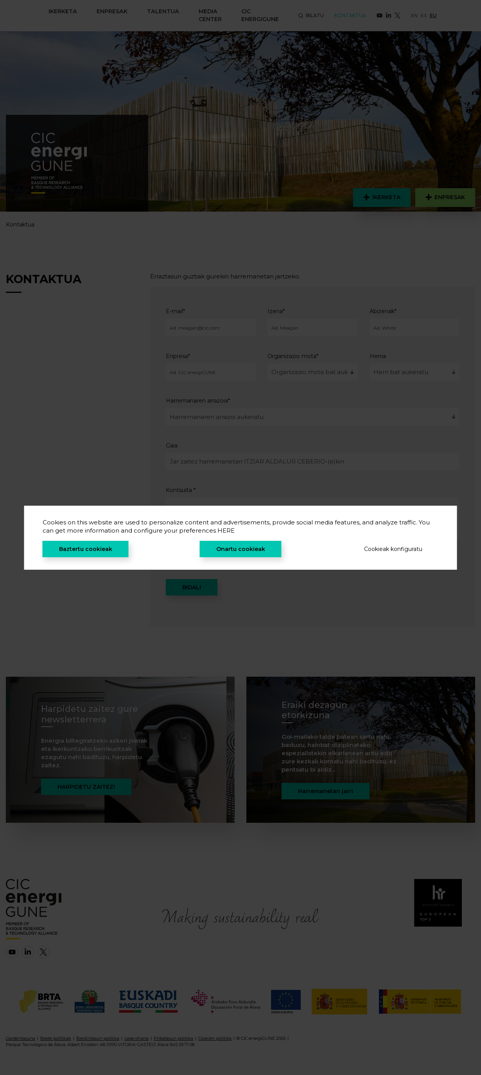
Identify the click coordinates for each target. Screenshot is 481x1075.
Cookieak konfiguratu (393, 549)
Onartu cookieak (240, 549)
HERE (226, 530)
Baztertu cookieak (85, 549)
